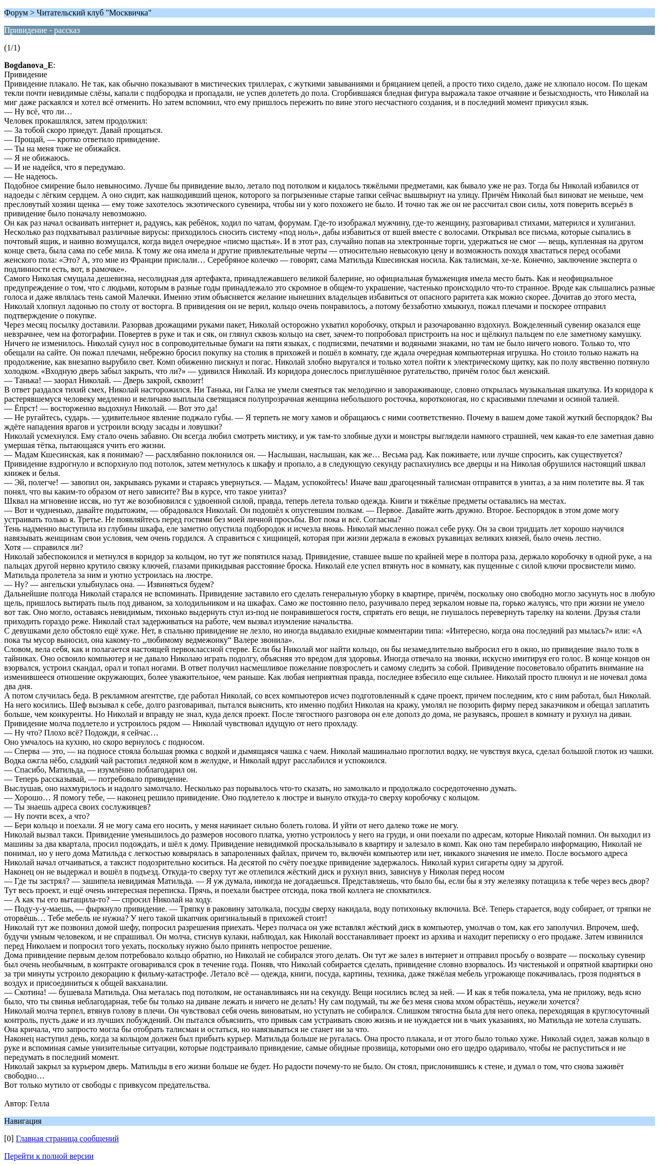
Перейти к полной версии (49, 1156)
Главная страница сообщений (67, 1138)
